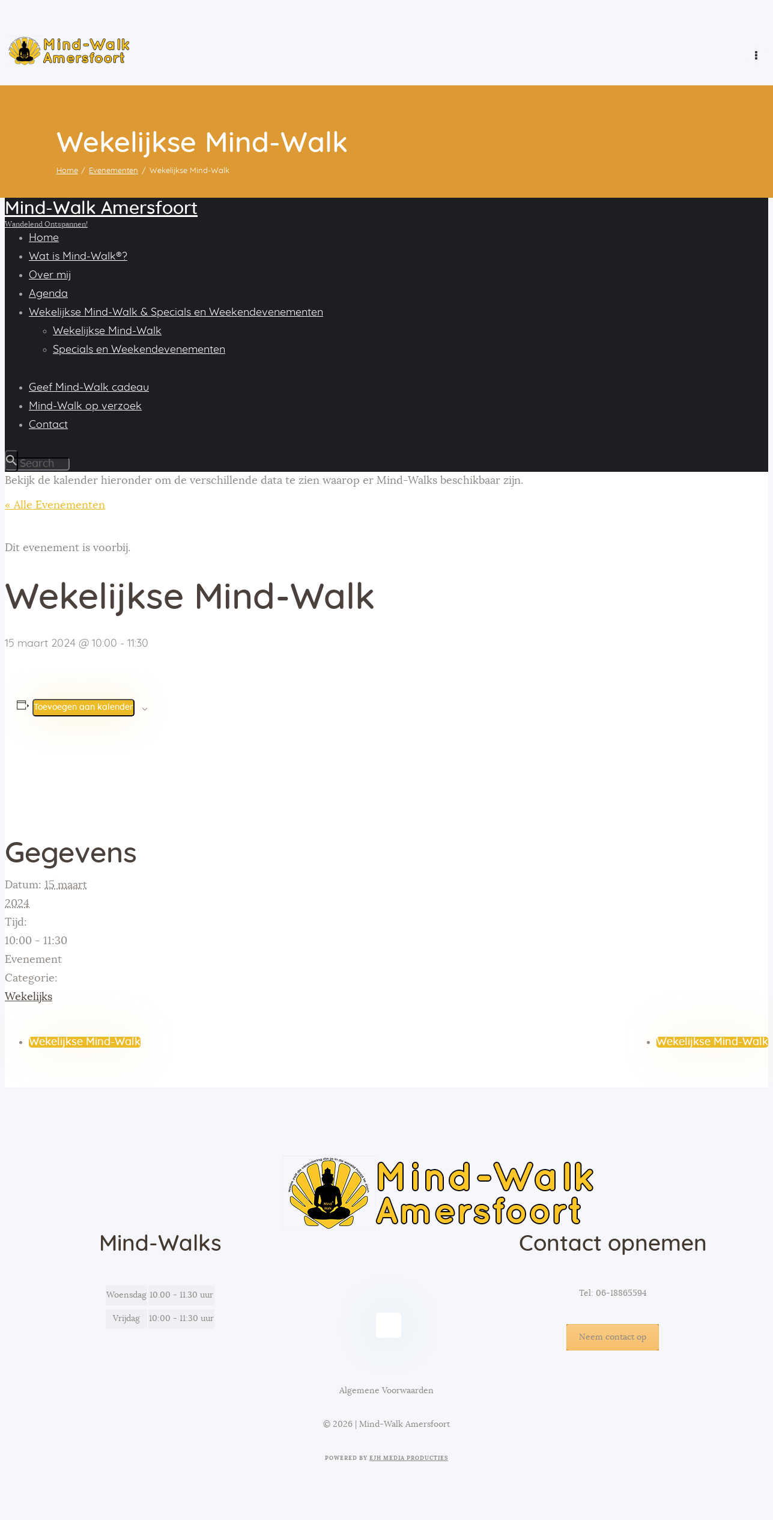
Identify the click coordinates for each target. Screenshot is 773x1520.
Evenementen (113, 171)
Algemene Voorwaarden (386, 1391)
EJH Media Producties (408, 1458)
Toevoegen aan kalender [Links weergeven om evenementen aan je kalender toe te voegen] (83, 707)
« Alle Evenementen (55, 505)
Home (67, 171)
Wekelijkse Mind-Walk (85, 1042)
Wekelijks (28, 997)
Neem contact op (612, 1337)
